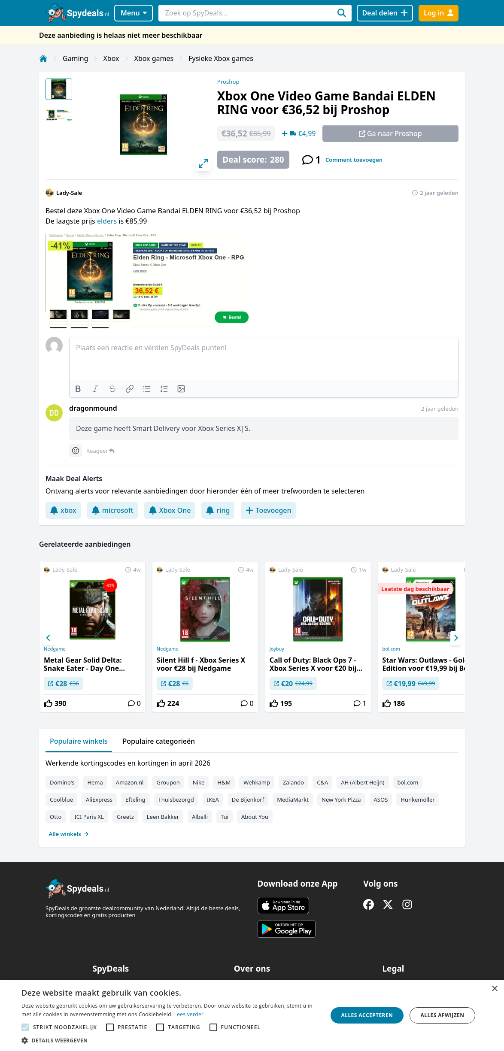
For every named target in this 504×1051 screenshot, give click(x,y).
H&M (224, 782)
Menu (134, 13)
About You (254, 817)
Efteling (135, 799)
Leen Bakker (163, 817)
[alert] (252, 1015)
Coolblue (61, 799)
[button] (170, 1040)
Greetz (125, 817)
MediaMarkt (293, 799)
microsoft (112, 510)
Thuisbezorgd (176, 799)
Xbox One (170, 510)
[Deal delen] (385, 13)
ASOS (381, 799)
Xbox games (154, 58)
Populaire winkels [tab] (79, 741)
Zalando (293, 782)
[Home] (43, 58)
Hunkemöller (417, 799)
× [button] (494, 989)
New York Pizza (341, 799)
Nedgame (55, 649)
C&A (322, 782)
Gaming (75, 58)
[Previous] (48, 638)
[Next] (455, 638)
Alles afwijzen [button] (443, 1015)
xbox (63, 510)
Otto (55, 817)
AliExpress (99, 799)
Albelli (200, 817)
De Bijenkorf (248, 799)
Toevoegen (268, 510)
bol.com (391, 649)
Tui (224, 817)
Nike (199, 782)
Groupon (167, 782)
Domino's (62, 782)
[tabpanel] (252, 796)
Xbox (111, 58)
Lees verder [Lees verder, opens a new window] (189, 1014)
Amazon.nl (130, 782)
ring (218, 510)
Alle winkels (69, 834)
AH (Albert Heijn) (362, 782)
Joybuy (277, 649)
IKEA (213, 799)
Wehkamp (256, 782)
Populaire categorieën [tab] (159, 741)
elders (107, 221)
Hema (95, 782)
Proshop (228, 82)
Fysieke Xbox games (220, 58)
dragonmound (93, 408)
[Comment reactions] (75, 450)
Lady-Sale (69, 192)
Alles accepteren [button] (367, 1015)
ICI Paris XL (88, 817)
